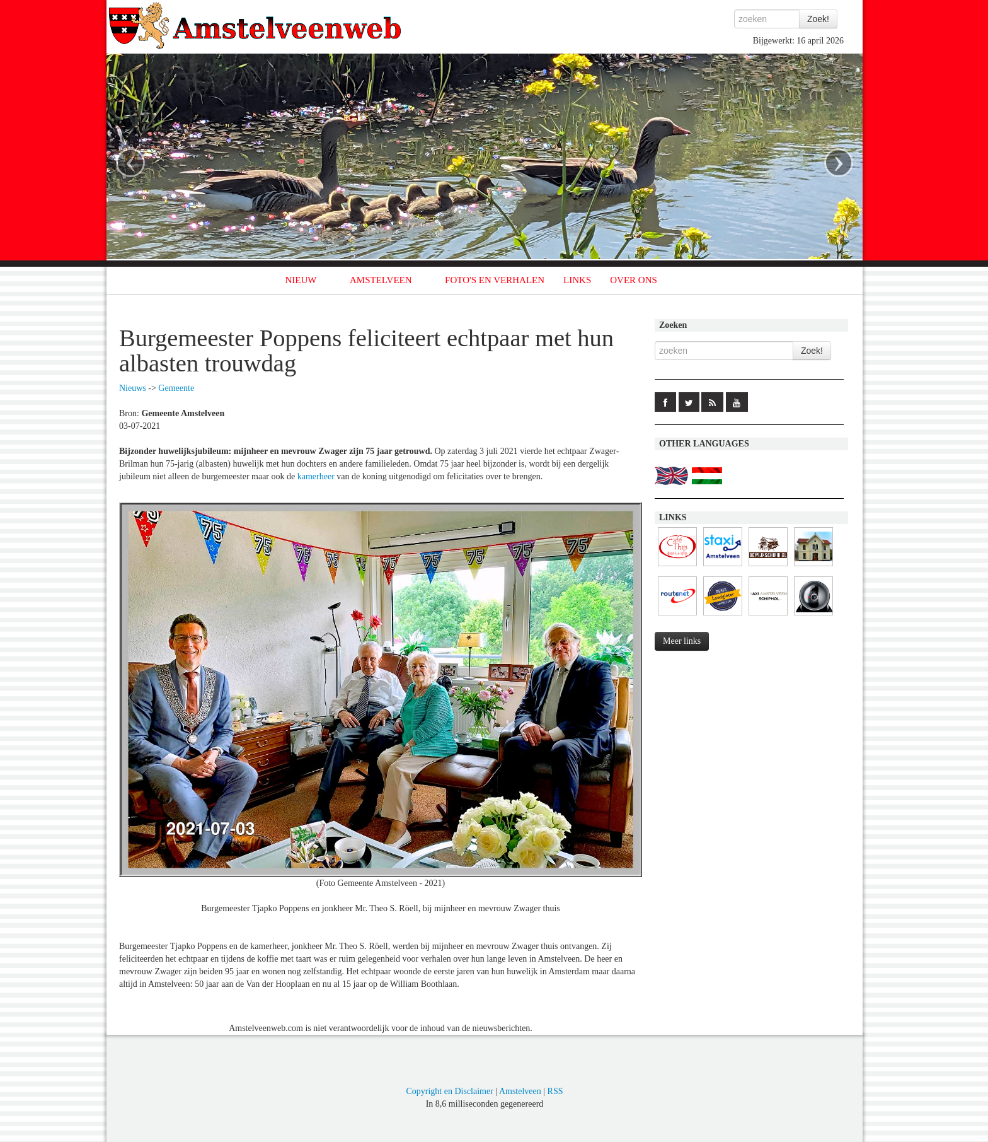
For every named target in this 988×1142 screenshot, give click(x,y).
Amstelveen (520, 1091)
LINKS (577, 280)
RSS (555, 1091)
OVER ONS (633, 280)
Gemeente (176, 388)
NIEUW (301, 280)
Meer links (682, 641)
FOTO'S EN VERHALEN (494, 280)
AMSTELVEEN (381, 280)
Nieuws (132, 388)
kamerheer (316, 476)
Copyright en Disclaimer (449, 1091)
